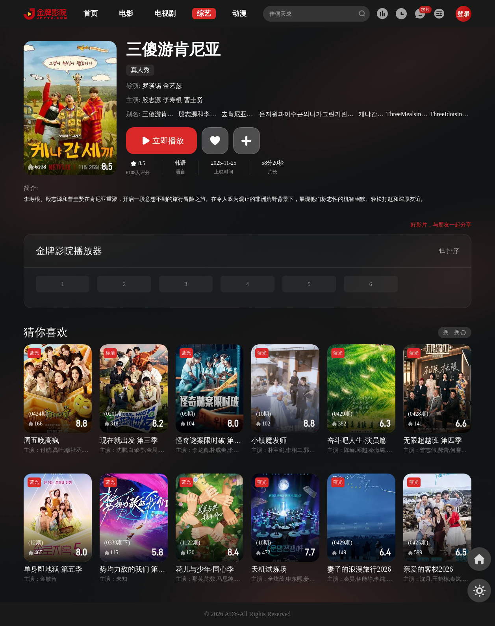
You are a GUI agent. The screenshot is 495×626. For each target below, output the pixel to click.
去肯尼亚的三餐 (239, 114)
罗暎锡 (151, 85)
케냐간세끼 (371, 114)
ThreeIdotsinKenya (449, 114)
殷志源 (151, 100)
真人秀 (140, 70)
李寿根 (172, 100)
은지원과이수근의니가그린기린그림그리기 (307, 114)
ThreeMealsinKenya (407, 114)
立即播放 (161, 140)
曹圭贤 (193, 100)
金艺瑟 (172, 85)
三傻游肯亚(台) (159, 114)
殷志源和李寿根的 (198, 114)
